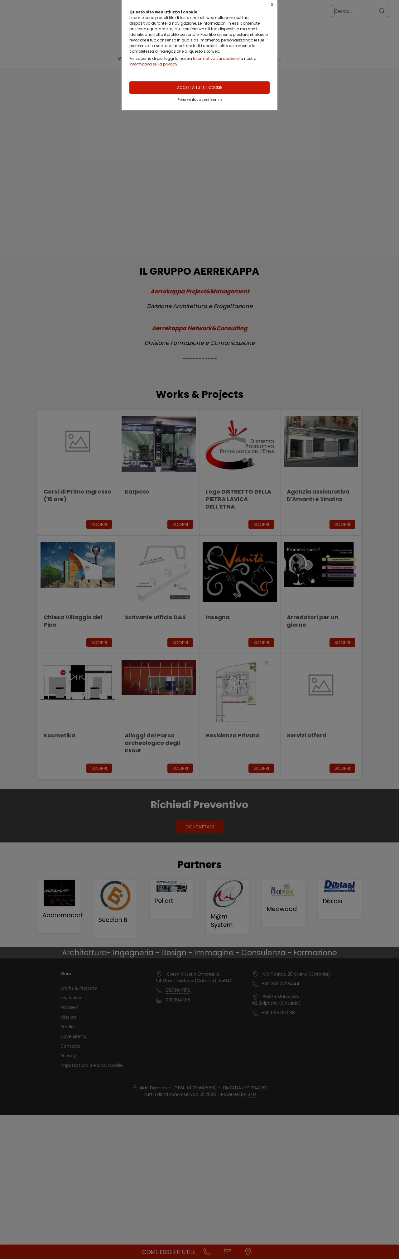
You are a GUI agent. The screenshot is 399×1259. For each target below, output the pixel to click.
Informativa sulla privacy (153, 64)
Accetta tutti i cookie (199, 87)
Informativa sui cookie (214, 58)
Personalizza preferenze (200, 99)
